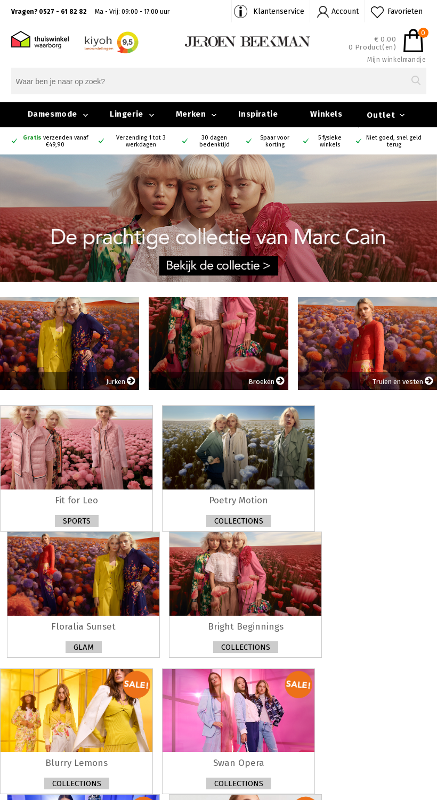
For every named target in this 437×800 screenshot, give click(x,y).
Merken (191, 114)
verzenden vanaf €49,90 (55, 141)
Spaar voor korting (274, 141)
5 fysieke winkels (330, 141)
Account (345, 11)
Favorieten (405, 11)
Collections (238, 521)
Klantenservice (278, 11)
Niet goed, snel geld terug (394, 141)
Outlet (381, 115)
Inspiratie (258, 114)
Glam (84, 647)
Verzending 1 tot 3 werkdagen (141, 141)
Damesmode (52, 114)
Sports (77, 521)
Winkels (326, 114)
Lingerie (126, 114)
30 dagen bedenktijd (214, 141)
